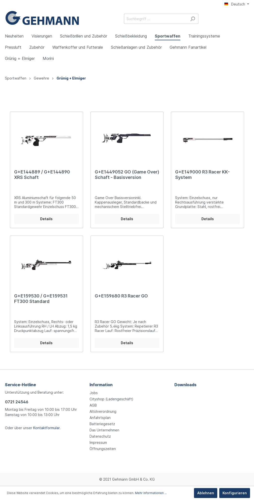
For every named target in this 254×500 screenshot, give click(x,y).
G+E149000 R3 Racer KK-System (202, 174)
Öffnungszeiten (103, 449)
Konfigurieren (234, 493)
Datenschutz (100, 436)
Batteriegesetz (102, 424)
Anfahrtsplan (100, 418)
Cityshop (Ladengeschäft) (111, 399)
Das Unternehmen (104, 430)
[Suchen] (192, 19)
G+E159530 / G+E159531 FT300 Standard (41, 298)
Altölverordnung (103, 411)
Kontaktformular (46, 428)
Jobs (94, 393)
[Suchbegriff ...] (155, 19)
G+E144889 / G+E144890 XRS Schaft (42, 174)
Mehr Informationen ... (151, 493)
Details (46, 219)
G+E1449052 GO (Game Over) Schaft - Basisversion (127, 174)
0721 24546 (16, 401)
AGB (93, 405)
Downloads (185, 384)
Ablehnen (205, 493)
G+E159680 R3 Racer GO (121, 295)
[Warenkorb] (246, 19)
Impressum (98, 442)
